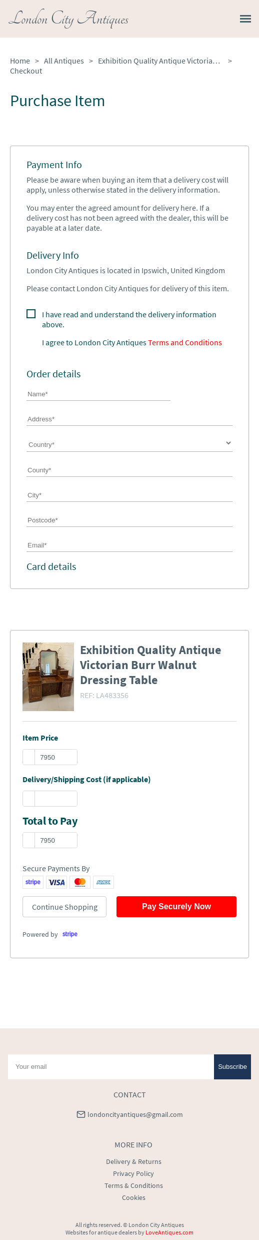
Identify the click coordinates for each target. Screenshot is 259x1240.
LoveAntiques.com (170, 1232)
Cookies (134, 1197)
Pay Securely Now (176, 906)
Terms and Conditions (185, 342)
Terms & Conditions (133, 1185)
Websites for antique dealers (101, 1232)
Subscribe (232, 1066)
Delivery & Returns (134, 1161)
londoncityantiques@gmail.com (135, 1114)
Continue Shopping (65, 907)
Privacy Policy (133, 1173)
